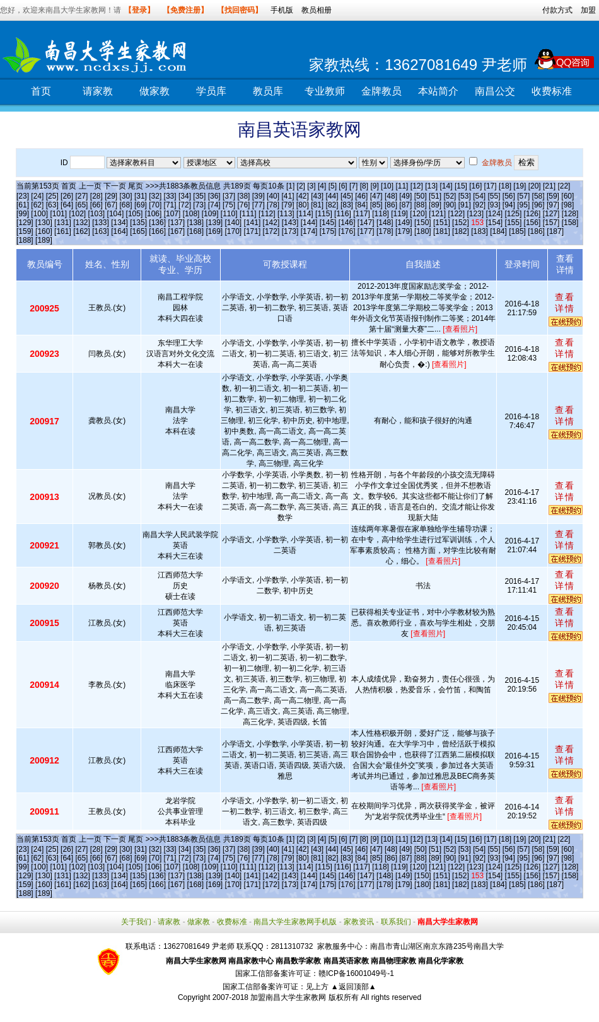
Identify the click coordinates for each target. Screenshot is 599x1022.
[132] (81, 222)
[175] (328, 231)
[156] (532, 222)
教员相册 (316, 10)
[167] (176, 231)
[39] (258, 196)
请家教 (98, 91)
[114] (304, 213)
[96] (538, 204)
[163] (100, 231)
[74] (214, 204)
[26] (67, 196)
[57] (523, 196)
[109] (210, 213)
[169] (214, 231)
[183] (479, 231)
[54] (479, 196)
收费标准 (552, 91)
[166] (157, 231)
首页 (41, 91)
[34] (184, 196)
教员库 (268, 91)
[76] (243, 204)
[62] (37, 204)
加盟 (588, 10)
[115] (323, 213)
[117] (361, 213)
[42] (302, 196)
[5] (333, 186)
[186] (536, 231)
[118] (380, 213)
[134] (119, 222)
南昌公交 (495, 91)
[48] (391, 196)
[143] (290, 222)
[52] (449, 196)
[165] (138, 231)
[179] (403, 231)
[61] (22, 204)
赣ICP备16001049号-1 (356, 973)
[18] (505, 186)
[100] (39, 213)
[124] (494, 213)
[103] (96, 213)
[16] (475, 186)
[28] (96, 196)
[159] (24, 231)
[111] (248, 213)
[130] (43, 222)
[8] (364, 186)
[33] (170, 196)
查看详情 (565, 302)
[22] (563, 186)
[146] (347, 222)
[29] (111, 196)
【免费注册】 (185, 10)
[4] (322, 186)
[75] (229, 204)
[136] (157, 222)
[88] (420, 204)
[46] (361, 196)
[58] (538, 196)
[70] (155, 204)
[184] (498, 231)
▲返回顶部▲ (353, 986)
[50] (420, 196)
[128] (570, 213)
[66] (96, 204)
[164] (119, 231)
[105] (134, 213)
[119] (399, 213)
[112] (267, 213)
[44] (332, 196)
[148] (384, 222)
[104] (115, 213)
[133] (100, 222)
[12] (416, 186)
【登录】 (139, 10)
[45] (346, 196)
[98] (567, 204)
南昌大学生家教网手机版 (295, 921)
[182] (460, 231)
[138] (195, 222)
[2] (301, 186)
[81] (317, 204)
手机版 (281, 10)
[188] (24, 240)
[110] (229, 213)
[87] (405, 204)
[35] (199, 196)
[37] (229, 196)
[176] (347, 231)
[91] (464, 204)
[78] (273, 204)
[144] (309, 222)
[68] (126, 204)
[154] (494, 222)
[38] (243, 196)
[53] (464, 196)
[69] (140, 204)
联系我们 (396, 921)
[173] (290, 231)
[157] (551, 222)
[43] (317, 196)
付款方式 (557, 10)
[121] (437, 213)
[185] (517, 231)
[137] (176, 222)
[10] (387, 186)
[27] (81, 196)
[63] (52, 204)
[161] (62, 231)
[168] (195, 231)
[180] (422, 231)
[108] (191, 213)
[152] (460, 222)
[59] (553, 196)
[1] (290, 186)
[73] (199, 204)
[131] (62, 222)
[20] (534, 186)
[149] (403, 222)
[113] (285, 213)
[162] (81, 231)
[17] (490, 186)
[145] (328, 222)
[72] (184, 204)
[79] (287, 204)
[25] (52, 196)
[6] (343, 186)
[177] (366, 231)
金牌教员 (381, 91)
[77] (258, 204)
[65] (81, 204)
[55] (494, 196)
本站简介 (438, 91)
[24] (37, 196)
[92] (479, 204)
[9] (374, 186)
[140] (233, 222)
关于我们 (136, 921)
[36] (214, 196)
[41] (287, 196)
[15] (461, 186)
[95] (523, 204)
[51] (435, 196)
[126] (532, 213)
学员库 (211, 91)
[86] (391, 204)
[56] (509, 196)
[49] (405, 196)
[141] (252, 222)
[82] (332, 204)
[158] (570, 222)
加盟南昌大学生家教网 (288, 997)
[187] (555, 231)
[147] (366, 222)
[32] (155, 196)
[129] (24, 222)
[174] (309, 231)
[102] (77, 213)
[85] (376, 204)
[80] (302, 204)
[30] (126, 196)
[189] (43, 240)
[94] (509, 204)
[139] (214, 222)
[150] (422, 222)
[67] (111, 204)
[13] (431, 186)
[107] (172, 213)
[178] (384, 231)
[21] (549, 186)
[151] (441, 222)
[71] (170, 204)
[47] (376, 196)
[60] (567, 196)
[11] (401, 186)
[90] (449, 204)
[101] (58, 213)
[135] (138, 222)
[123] (475, 213)
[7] (353, 186)
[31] (140, 196)
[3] (311, 186)
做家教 (154, 91)
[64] (67, 204)
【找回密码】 (239, 10)
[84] (361, 204)
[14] (446, 186)
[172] (271, 231)
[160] (43, 231)
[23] (22, 196)
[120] (418, 213)
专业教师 (325, 91)
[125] (513, 213)
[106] (153, 213)
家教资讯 (359, 921)
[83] (346, 204)
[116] (342, 213)
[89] (435, 204)
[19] (519, 186)
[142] (271, 222)
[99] (22, 213)
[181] (441, 231)
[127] (551, 213)
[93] (494, 204)
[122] (456, 213)
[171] (252, 231)
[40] (273, 196)
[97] (553, 204)
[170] (233, 231)
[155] (513, 222)
